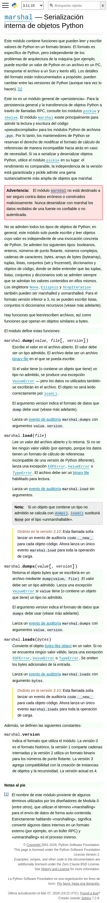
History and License (55, 869)
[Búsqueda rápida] (74, 5)
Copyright (34, 845)
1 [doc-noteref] (20, 89)
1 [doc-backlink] (6, 794)
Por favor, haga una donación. (78, 884)
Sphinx (86, 898)
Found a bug (89, 893)
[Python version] (32, 5)
